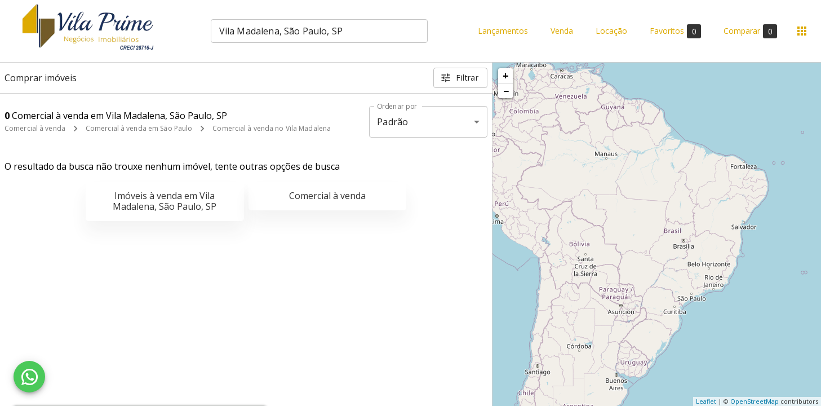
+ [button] (506, 75)
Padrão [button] (392, 122)
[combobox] (319, 31)
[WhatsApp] (29, 376)
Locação (611, 31)
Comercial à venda (35, 128)
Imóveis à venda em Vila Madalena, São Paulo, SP (164, 201)
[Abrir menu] (801, 31)
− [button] (506, 91)
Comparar (750, 31)
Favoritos (675, 31)
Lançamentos (503, 31)
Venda (562, 31)
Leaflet (706, 401)
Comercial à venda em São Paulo (139, 128)
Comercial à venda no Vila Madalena (271, 128)
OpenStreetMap (754, 401)
